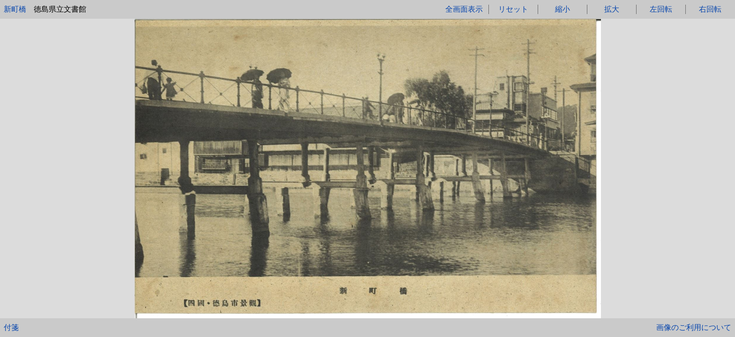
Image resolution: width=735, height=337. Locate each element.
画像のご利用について (693, 327)
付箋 (11, 327)
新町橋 (15, 9)
